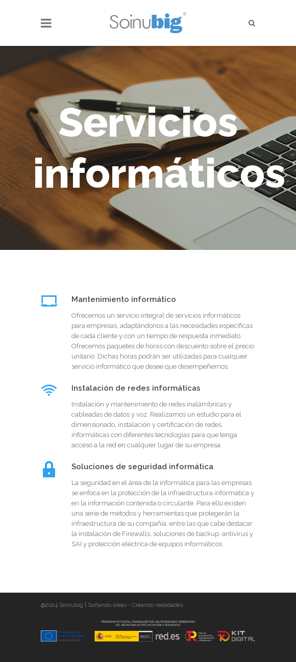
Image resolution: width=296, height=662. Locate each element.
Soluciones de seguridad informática (142, 466)
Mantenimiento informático (123, 299)
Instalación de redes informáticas (136, 388)
